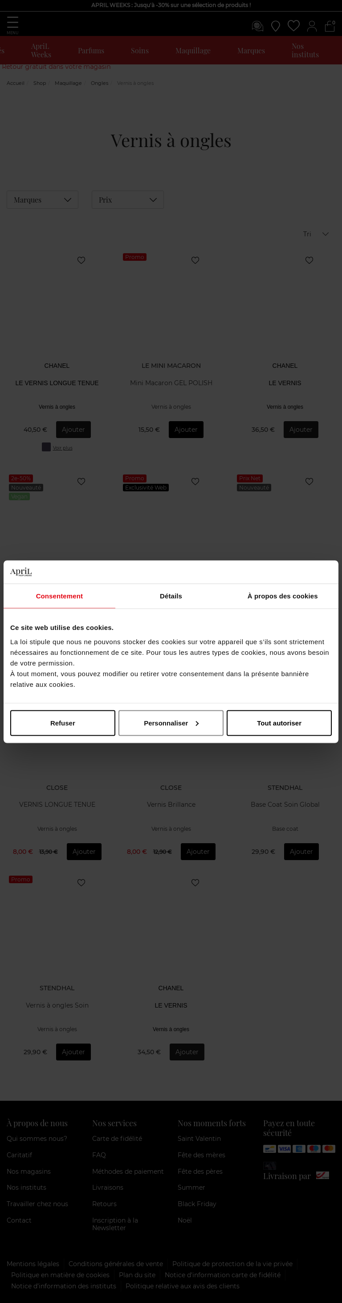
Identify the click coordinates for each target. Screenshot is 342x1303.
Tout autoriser (279, 722)
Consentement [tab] (59, 596)
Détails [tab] (171, 596)
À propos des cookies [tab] (283, 596)
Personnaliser (171, 722)
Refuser (62, 722)
